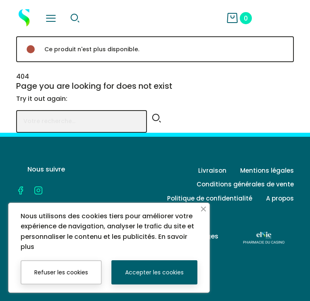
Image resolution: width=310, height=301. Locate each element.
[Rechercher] (81, 121)
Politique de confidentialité (209, 198)
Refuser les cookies (61, 272)
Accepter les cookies (154, 272)
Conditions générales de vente (245, 184)
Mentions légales (267, 170)
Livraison (212, 170)
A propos (280, 198)
